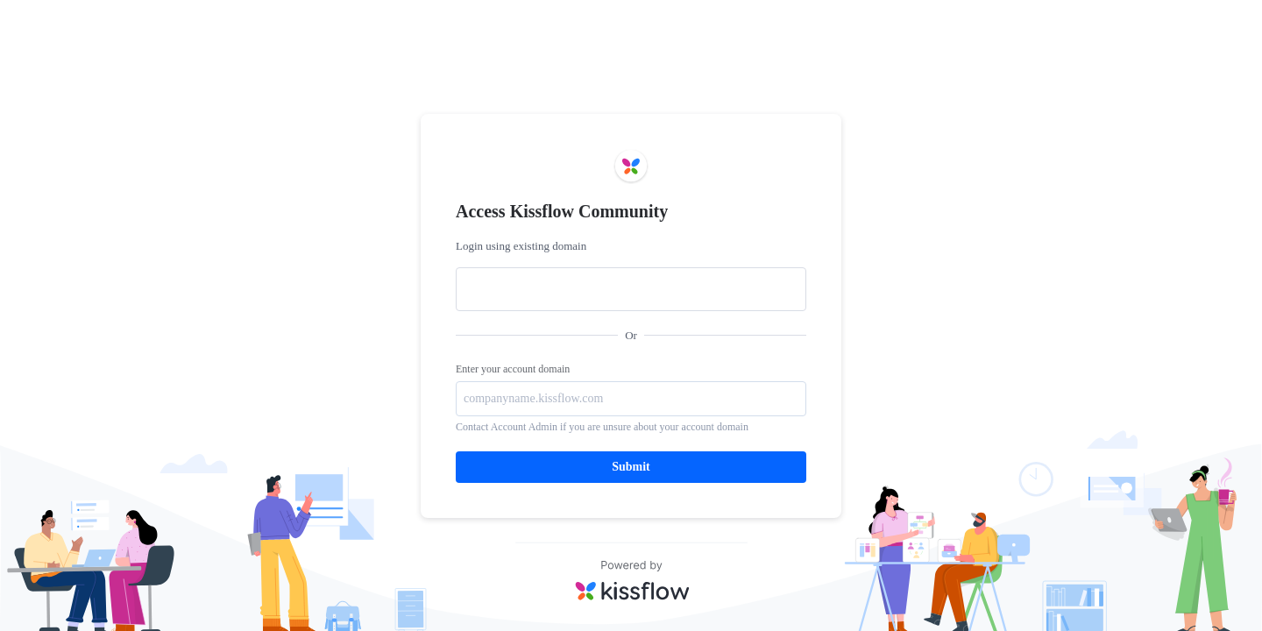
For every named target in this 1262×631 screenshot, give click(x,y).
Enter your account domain (513, 369)
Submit (631, 466)
